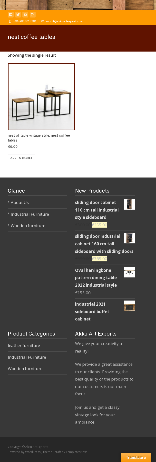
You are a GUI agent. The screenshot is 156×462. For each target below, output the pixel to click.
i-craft (57, 452)
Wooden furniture (28, 225)
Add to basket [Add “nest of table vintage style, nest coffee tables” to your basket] (21, 158)
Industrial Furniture (30, 214)
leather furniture (24, 345)
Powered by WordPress (24, 452)
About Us (20, 202)
